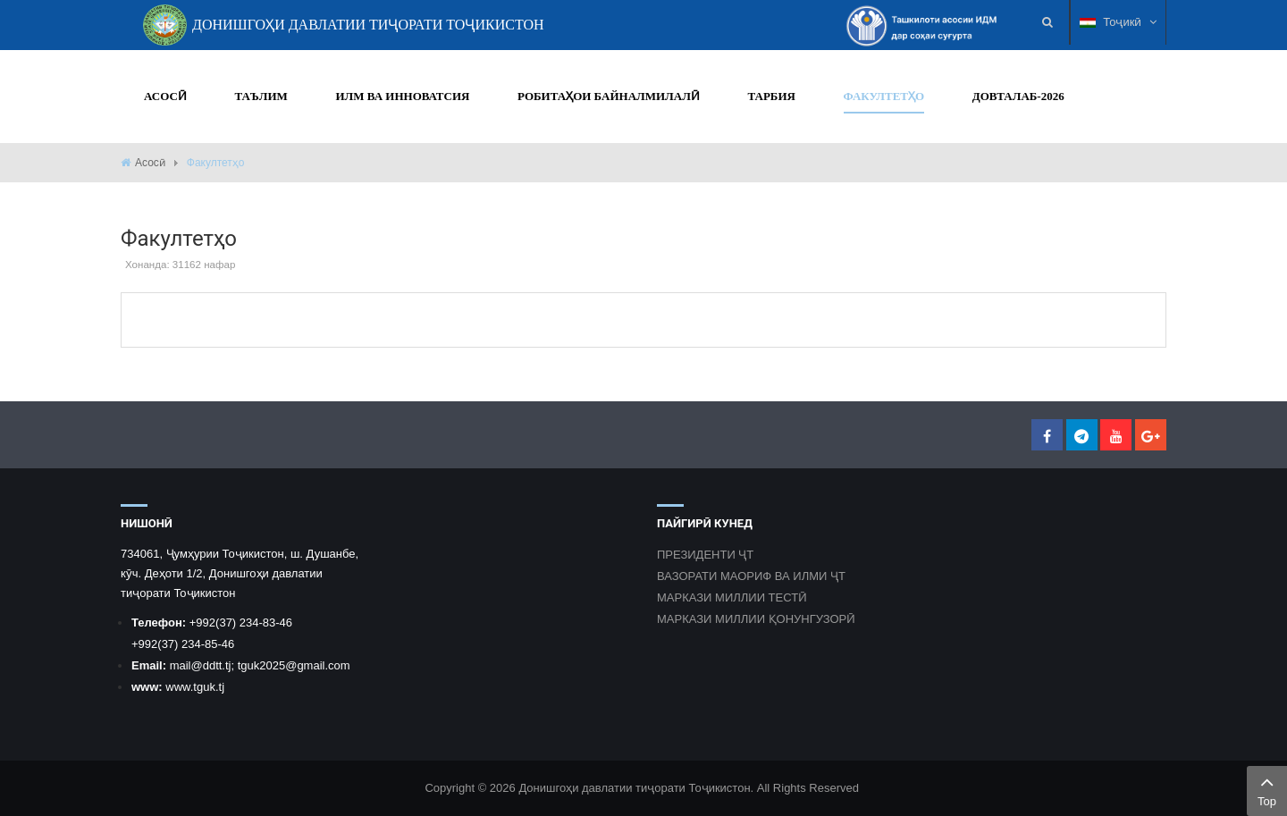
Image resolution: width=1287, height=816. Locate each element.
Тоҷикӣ (1118, 22)
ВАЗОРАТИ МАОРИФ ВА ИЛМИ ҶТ (751, 576)
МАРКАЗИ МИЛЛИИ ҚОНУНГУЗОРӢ (756, 619)
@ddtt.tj (210, 665)
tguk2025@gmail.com (294, 665)
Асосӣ (150, 162)
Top (1267, 789)
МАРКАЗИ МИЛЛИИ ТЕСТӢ (732, 597)
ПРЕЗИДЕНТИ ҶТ (705, 554)
